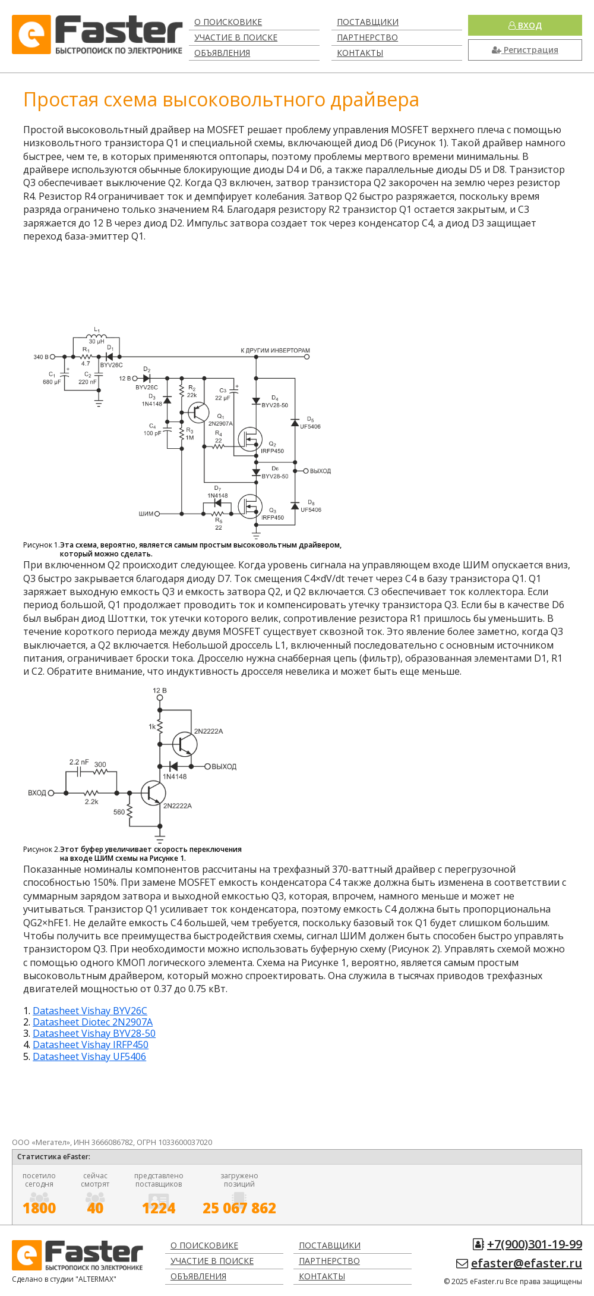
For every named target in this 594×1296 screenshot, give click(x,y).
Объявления (222, 52)
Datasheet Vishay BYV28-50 (94, 1033)
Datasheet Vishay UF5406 (89, 1056)
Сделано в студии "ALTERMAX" (64, 1279)
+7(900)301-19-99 (534, 1244)
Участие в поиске (235, 37)
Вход (525, 25)
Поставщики (368, 21)
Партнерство (367, 37)
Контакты (360, 52)
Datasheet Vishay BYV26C (90, 1010)
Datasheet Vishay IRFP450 (90, 1044)
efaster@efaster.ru (526, 1263)
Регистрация (525, 49)
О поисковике (228, 21)
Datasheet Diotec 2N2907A (93, 1021)
